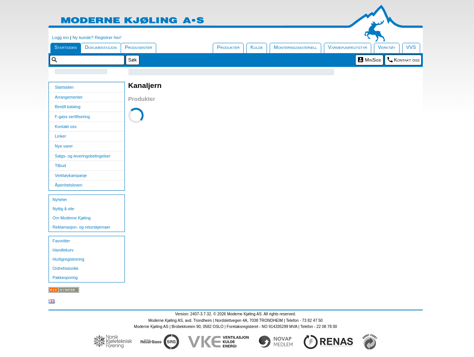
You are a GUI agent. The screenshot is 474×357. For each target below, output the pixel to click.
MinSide (373, 60)
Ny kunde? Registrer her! (97, 37)
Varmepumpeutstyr (347, 47)
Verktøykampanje (71, 175)
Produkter (228, 47)
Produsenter (138, 47)
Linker (60, 136)
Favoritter (61, 241)
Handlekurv (63, 250)
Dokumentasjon (101, 47)
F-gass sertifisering (72, 116)
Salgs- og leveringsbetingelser (83, 156)
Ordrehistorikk (66, 268)
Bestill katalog (68, 106)
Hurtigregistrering (68, 259)
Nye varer (64, 146)
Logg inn (60, 37)
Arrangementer (69, 97)
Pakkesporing (65, 277)
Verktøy (387, 47)
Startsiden (66, 47)
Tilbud (60, 165)
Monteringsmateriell (295, 47)
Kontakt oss (407, 60)
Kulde (257, 47)
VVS (411, 47)
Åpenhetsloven (69, 185)
